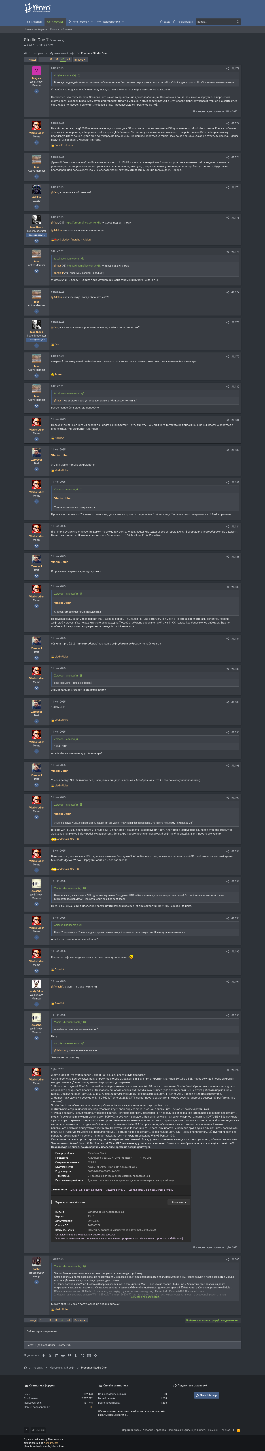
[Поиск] (218, 21)
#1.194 (235, 881)
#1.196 (235, 951)
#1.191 (235, 765)
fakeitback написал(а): (67, 258)
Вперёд (79, 59)
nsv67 (30, 45)
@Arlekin (56, 230)
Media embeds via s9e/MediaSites (44, 1446)
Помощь (213, 1430)
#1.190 (235, 732)
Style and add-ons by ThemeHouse (43, 1439)
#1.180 (235, 386)
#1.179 (235, 356)
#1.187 (235, 638)
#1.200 (235, 1259)
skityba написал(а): (65, 75)
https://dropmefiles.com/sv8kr (83, 222)
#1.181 (235, 420)
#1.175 (235, 217)
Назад (32, 59)
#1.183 (235, 482)
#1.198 (235, 1015)
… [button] (45, 59)
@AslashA (57, 986)
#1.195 (235, 918)
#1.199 (235, 1070)
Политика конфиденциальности (187, 1430)
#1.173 (235, 157)
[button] (91, 22)
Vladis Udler (59, 455)
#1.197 (235, 981)
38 (51, 59)
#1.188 (235, 668)
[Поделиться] (227, 68)
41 (68, 59)
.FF (91, 1407)
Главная (225, 1430)
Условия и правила (154, 1430)
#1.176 (235, 251)
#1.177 (235, 292)
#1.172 (235, 123)
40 (62, 59)
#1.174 (235, 187)
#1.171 (235, 68)
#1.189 (235, 702)
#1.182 (235, 450)
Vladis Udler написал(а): (68, 888)
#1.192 (235, 797)
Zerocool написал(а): (66, 489)
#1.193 (235, 851)
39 (56, 59)
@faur (54, 192)
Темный (38, 1430)
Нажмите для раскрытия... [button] (145, 1296)
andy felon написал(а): (67, 1043)
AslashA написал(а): (66, 925)
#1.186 (235, 587)
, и (74, 239)
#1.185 (235, 556)
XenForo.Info (51, 1442)
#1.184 (235, 526)
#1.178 (235, 322)
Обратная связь (131, 1430)
